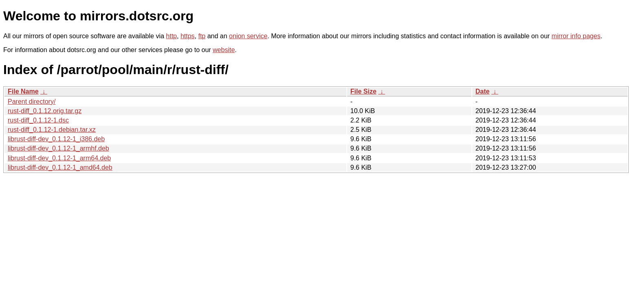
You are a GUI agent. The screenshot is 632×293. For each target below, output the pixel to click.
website (224, 49)
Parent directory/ (31, 101)
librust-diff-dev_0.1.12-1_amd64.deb (60, 167)
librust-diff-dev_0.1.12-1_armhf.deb (58, 148)
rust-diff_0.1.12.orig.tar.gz (44, 110)
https (188, 36)
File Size (363, 91)
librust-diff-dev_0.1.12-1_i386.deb (56, 139)
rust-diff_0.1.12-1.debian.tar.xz (52, 129)
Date (483, 91)
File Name (23, 91)
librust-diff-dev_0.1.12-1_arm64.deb (59, 158)
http (171, 36)
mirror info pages (576, 36)
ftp (201, 36)
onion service (248, 36)
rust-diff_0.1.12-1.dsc (38, 120)
